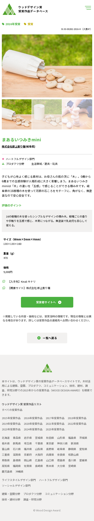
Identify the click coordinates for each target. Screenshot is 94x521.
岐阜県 (61, 449)
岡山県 (28, 460)
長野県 (50, 449)
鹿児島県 (7, 471)
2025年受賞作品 (55, 429)
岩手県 (28, 438)
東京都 (50, 443)
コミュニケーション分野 (59, 494)
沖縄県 (19, 471)
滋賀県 (17, 454)
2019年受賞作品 (11, 424)
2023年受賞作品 (11, 429)
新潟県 (75, 443)
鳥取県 (6, 460)
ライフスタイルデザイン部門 (19, 480)
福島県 (72, 438)
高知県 (6, 466)
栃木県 (6, 443)
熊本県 (50, 466)
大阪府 (39, 454)
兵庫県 (50, 454)
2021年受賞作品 (55, 424)
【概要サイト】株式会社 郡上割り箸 (29, 288)
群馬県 (17, 443)
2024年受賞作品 (33, 429)
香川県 (72, 460)
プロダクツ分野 (32, 494)
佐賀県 (28, 466)
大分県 (61, 466)
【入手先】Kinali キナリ (22, 281)
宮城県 (39, 438)
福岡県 (17, 466)
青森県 (17, 438)
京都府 (28, 454)
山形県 (61, 438)
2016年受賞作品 (33, 418)
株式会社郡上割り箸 (13, 146)
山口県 (50, 460)
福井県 (28, 449)
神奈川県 (62, 443)
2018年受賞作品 (77, 418)
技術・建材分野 (11, 499)
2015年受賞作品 (11, 418)
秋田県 (50, 438)
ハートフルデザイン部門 (53, 480)
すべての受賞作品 (12, 410)
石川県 (17, 449)
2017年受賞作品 (55, 418)
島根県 (17, 460)
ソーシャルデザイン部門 (16, 485)
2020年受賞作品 (33, 424)
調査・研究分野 (32, 499)
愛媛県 (83, 460)
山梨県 (39, 449)
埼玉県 (28, 443)
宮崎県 (72, 466)
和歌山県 (73, 454)
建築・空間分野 (11, 494)
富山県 (6, 449)
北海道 (6, 438)
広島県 (39, 460)
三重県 (6, 454)
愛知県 (83, 449)
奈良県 (61, 454)
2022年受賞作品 (77, 424)
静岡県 (72, 449)
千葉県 (39, 443)
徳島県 (61, 460)
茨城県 (83, 438)
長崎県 (39, 466)
